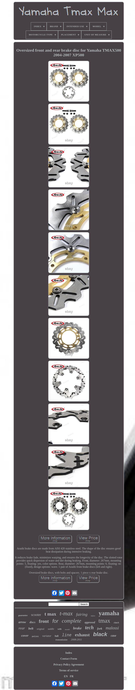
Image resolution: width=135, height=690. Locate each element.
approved (90, 622)
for (55, 621)
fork (99, 628)
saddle (51, 629)
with (60, 629)
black (100, 634)
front (44, 621)
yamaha (109, 613)
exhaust (82, 634)
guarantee (23, 615)
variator (46, 635)
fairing (81, 614)
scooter (36, 615)
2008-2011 (76, 639)
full (57, 636)
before (93, 616)
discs (32, 622)
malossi (112, 628)
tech (89, 627)
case (113, 635)
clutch (116, 622)
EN (66, 676)
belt (30, 628)
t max (50, 614)
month (67, 629)
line (66, 635)
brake (77, 628)
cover (24, 635)
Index (68, 652)
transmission (61, 639)
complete (71, 621)
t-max (66, 613)
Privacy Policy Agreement (68, 664)
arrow (22, 622)
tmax (104, 620)
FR (71, 676)
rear (21, 628)
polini (35, 636)
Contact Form (68, 658)
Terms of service (68, 670)
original (40, 629)
